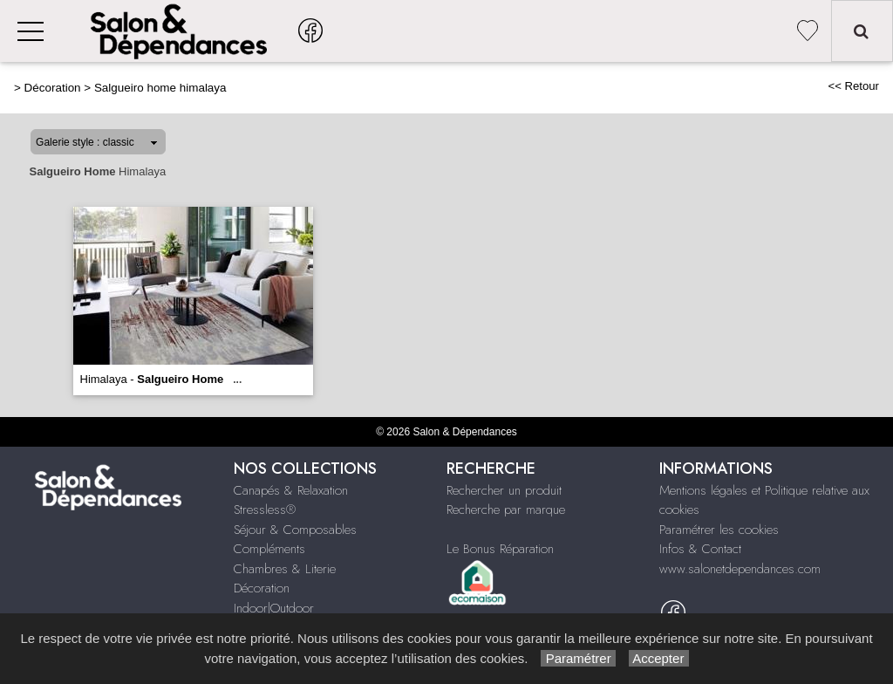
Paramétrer (578, 658)
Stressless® (265, 509)
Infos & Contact (700, 548)
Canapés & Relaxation (291, 490)
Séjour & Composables (295, 529)
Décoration (52, 87)
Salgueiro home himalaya (160, 87)
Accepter (659, 658)
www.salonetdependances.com (740, 568)
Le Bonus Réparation (500, 548)
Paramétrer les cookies (719, 529)
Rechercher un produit (504, 490)
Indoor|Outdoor (274, 608)
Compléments (269, 548)
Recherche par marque (505, 509)
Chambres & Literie (285, 568)
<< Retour (853, 85)
